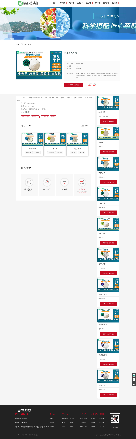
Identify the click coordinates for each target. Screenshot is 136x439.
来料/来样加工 (45, 117)
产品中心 (23, 44)
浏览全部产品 (84, 126)
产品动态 (101, 427)
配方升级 (53, 117)
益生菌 (29, 44)
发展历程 (52, 427)
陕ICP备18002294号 (42, 435)
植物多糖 (72, 418)
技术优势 (93, 422)
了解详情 (36, 152)
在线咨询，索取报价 (108, 121)
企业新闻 (101, 418)
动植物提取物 (65, 418)
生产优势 (93, 418)
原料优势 (93, 427)
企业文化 (52, 422)
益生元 (63, 427)
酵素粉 (71, 422)
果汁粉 (63, 422)
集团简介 (52, 418)
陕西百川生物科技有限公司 (27, 435)
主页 (17, 44)
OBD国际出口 (35, 117)
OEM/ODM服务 (25, 117)
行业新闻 (101, 422)
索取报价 (28, 152)
